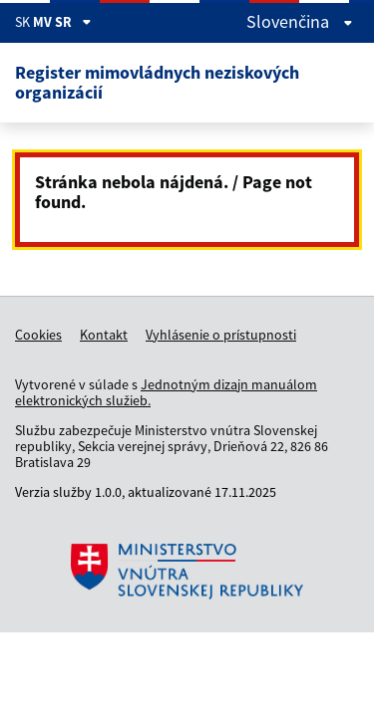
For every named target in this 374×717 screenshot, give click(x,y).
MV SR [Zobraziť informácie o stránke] (62, 22)
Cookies (38, 335)
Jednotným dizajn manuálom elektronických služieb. (166, 392)
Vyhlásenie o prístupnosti (221, 335)
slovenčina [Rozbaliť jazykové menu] (299, 22)
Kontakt (104, 335)
